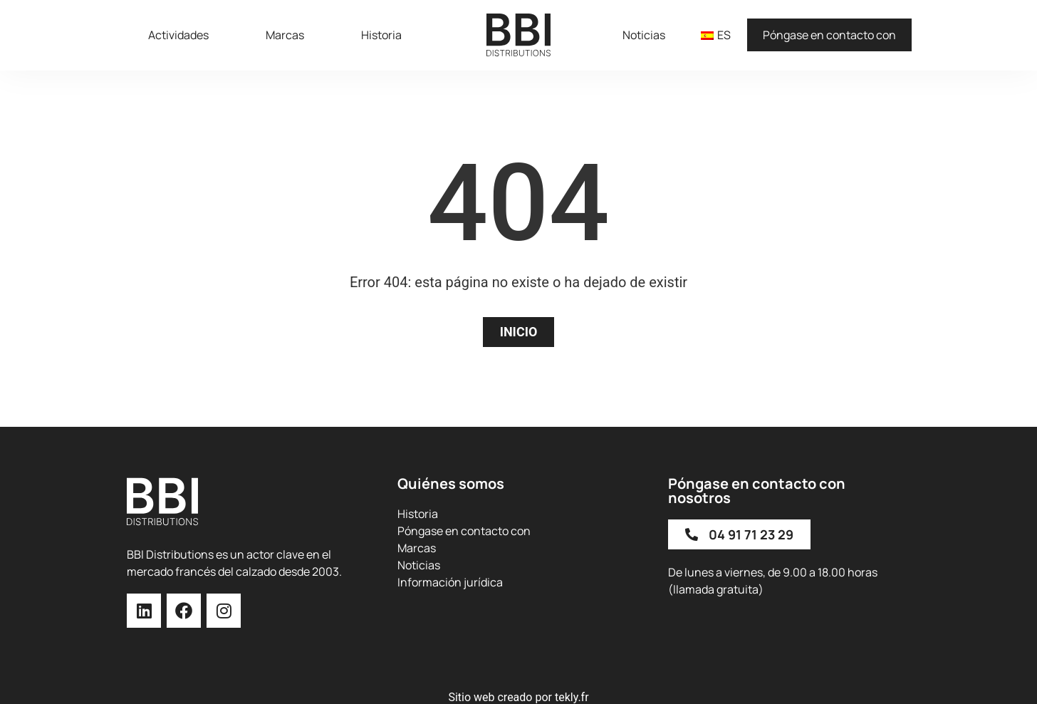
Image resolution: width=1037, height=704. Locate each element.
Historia (381, 35)
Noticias (643, 35)
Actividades (178, 35)
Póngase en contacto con (829, 35)
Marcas (285, 35)
